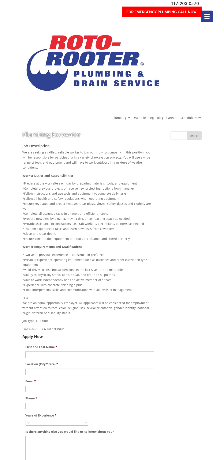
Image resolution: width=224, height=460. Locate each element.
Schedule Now (190, 38)
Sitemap (88, 454)
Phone (31, 319)
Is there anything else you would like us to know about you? (69, 352)
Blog (160, 38)
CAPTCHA (32, 414)
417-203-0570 (185, 3)
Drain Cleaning (143, 38)
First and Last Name (41, 267)
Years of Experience (40, 336)
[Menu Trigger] (207, 16)
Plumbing (119, 38)
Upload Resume (36, 398)
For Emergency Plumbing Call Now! (162, 10)
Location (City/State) (41, 284)
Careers (171, 38)
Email (30, 302)
